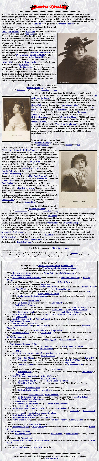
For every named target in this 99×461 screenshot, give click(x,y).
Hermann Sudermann (40, 52)
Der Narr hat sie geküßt (28, 381)
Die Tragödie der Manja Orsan (31, 399)
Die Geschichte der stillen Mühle (30, 55)
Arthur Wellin (46, 376)
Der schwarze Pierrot (21, 273)
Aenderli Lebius (81, 397)
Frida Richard (40, 330)
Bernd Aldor (90, 358)
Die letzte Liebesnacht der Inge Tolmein (20, 150)
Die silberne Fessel (26, 312)
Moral (20, 307)
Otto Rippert (50, 339)
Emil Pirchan (7, 183)
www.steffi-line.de (52, 458)
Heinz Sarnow (8, 181)
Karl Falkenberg (52, 394)
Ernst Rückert (61, 408)
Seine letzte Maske (26, 358)
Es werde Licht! (24, 372)
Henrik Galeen (8, 171)
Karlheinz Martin (26, 188)
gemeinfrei (45, 90)
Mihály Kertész (46, 349)
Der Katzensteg (26, 67)
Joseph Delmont (43, 319)
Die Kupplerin (24, 303)
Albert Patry (27, 438)
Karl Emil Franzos (37, 176)
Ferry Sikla (57, 310)
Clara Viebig (21, 289)
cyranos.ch (29, 34)
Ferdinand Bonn (39, 121)
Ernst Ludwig (87, 372)
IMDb (88, 291)
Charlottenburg (71, 223)
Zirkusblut (61, 110)
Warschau (49, 234)
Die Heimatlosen (19, 447)
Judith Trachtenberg (12, 174)
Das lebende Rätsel (70, 105)
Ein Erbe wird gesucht (22, 319)
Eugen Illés (35, 162)
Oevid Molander (36, 394)
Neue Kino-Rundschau (66, 124)
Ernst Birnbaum (24, 242)
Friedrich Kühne (73, 360)
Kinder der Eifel (89, 287)
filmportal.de (67, 266)
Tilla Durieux (43, 178)
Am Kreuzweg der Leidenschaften (32, 296)
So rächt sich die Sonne (22, 326)
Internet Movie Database (49, 266)
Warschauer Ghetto (33, 239)
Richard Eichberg (39, 117)
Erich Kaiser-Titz (67, 339)
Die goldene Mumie (68, 117)
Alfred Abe (7, 62)
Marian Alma (33, 300)
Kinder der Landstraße (28, 404)
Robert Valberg (32, 62)
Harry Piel (30, 31)
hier (55, 90)
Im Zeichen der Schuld (28, 397)
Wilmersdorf (53, 223)
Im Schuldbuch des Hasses (24, 417)
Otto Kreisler (74, 411)
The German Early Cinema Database (59, 268)
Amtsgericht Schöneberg (12, 232)
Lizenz (3, 253)
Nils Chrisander (46, 346)
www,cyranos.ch (43, 145)
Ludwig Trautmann (10, 31)
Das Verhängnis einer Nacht (24, 376)
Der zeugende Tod (23, 433)
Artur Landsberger (29, 169)
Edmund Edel (57, 303)
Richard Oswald (35, 57)
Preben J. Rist (8, 200)
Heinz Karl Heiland (33, 353)
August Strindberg (75, 365)
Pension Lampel (19, 323)
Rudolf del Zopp (46, 417)
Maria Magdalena (20, 408)
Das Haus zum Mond (21, 440)
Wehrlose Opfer (25, 406)
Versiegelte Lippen (20, 427)
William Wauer (43, 326)
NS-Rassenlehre (8, 237)
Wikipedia (21, 90)
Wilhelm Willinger (35, 88)
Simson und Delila (48, 287)
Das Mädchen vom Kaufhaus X (26, 415)
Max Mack (24, 64)
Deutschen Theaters (65, 24)
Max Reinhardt (38, 24)
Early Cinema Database (20, 275)
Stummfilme (30, 202)
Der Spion (16, 353)
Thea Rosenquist (89, 411)
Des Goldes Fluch (25, 365)
